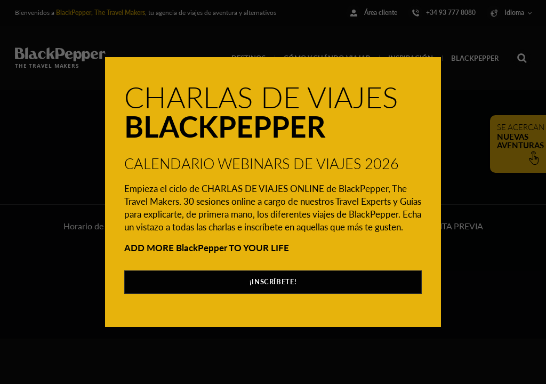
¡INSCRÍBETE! (273, 281)
